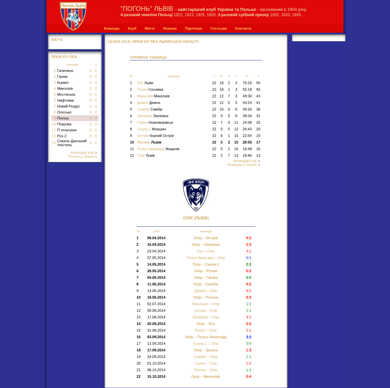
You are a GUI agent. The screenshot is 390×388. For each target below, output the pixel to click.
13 (54, 143)
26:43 (247, 129)
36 (258, 109)
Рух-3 (61, 136)
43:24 (247, 103)
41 (258, 103)
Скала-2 (151, 129)
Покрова (64, 124)
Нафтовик (65, 100)
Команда (111, 28)
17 (258, 142)
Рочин (150, 89)
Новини (170, 28)
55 (258, 89)
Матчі (150, 28)
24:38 (247, 122)
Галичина (65, 71)
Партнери (193, 28)
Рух (145, 83)
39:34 (247, 116)
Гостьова (219, 28)
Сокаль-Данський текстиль (71, 143)
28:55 (247, 142)
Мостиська (66, 94)
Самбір (149, 109)
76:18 (247, 83)
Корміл (63, 82)
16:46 (247, 155)
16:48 (247, 149)
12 (54, 136)
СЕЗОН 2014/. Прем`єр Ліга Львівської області (153, 42)
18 (221, 83)
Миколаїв (65, 88)
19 (258, 136)
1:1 (248, 370)
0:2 (248, 297)
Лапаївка (152, 116)
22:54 (247, 136)
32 (258, 116)
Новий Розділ (68, 106)
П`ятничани (67, 130)
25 (258, 122)
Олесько (64, 112)
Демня (148, 103)
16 (236, 149)
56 (258, 83)
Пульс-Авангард (158, 149)
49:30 (247, 96)
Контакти (243, 28)
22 (214, 83)
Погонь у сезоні (82, 156)
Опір (146, 155)
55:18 (247, 89)
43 (258, 96)
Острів (155, 136)
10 (54, 124)
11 (54, 130)
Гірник (62, 77)
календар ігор (84, 152)
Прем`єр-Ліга (64, 57)
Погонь (63, 118)
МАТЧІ (56, 40)
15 (236, 136)
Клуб (132, 28)
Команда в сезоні (244, 165)
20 (258, 129)
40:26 (247, 109)
